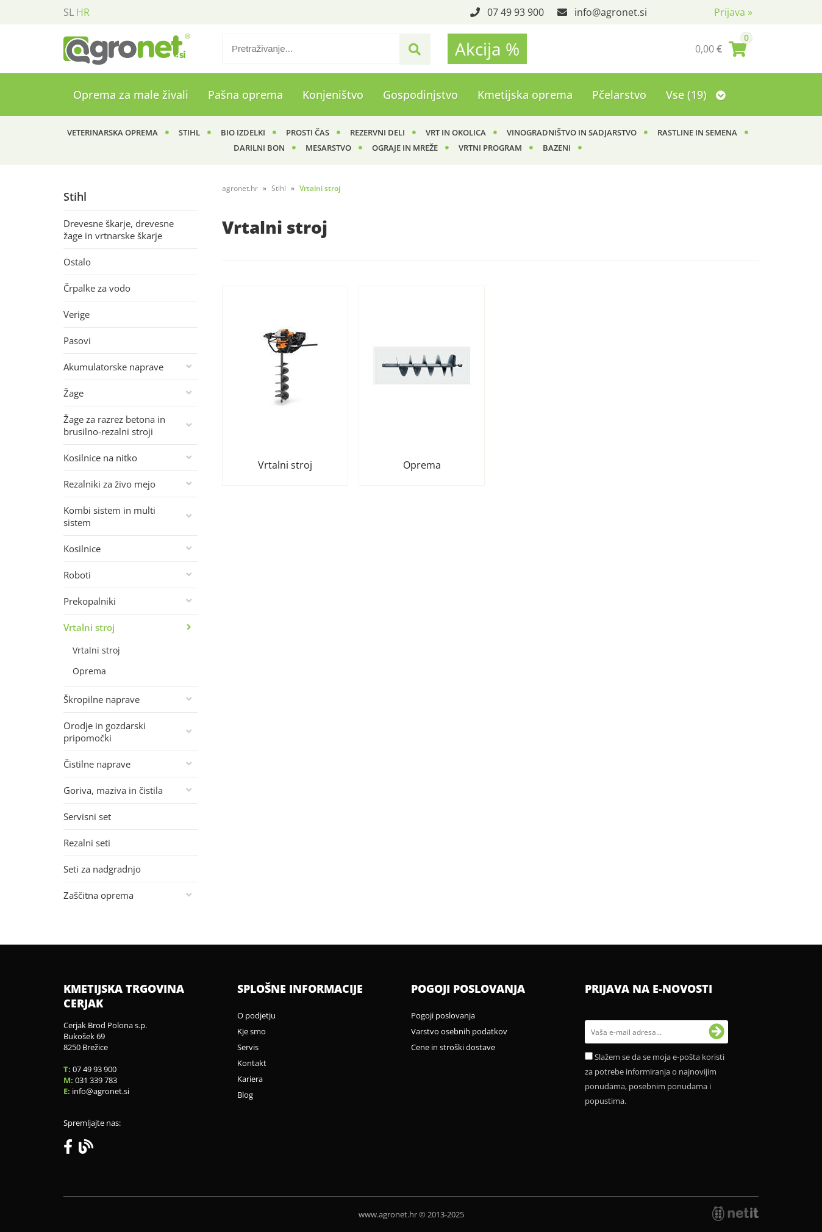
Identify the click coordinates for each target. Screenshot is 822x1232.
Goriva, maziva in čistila (113, 790)
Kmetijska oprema (525, 94)
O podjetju (256, 1015)
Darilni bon (259, 147)
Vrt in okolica (456, 132)
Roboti (77, 575)
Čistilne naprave (96, 764)
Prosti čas (307, 132)
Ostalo (77, 262)
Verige (76, 314)
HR (83, 12)
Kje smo (251, 1031)
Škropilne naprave (101, 699)
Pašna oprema (245, 94)
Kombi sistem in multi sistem (109, 516)
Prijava (733, 12)
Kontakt (251, 1062)
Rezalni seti (86, 843)
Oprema (89, 671)
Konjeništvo (332, 94)
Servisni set (87, 816)
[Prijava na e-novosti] (716, 1031)
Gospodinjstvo (420, 94)
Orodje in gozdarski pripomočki (104, 731)
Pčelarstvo (619, 94)
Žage (73, 393)
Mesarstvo (328, 147)
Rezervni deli (377, 132)
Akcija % (487, 48)
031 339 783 (96, 1080)
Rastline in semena (697, 132)
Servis (248, 1047)
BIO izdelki (243, 132)
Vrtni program (490, 147)
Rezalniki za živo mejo (109, 484)
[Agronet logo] (126, 48)
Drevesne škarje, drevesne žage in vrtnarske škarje (118, 229)
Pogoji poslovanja (443, 1015)
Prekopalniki (89, 601)
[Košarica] (720, 49)
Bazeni (557, 147)
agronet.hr (240, 188)
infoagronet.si (610, 12)
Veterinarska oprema (112, 132)
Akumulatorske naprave (113, 367)
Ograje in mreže (405, 147)
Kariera (250, 1078)
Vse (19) (696, 94)
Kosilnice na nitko (100, 458)
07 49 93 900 (515, 12)
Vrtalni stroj (89, 627)
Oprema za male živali (130, 94)
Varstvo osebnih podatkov (459, 1031)
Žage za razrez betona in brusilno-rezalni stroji (114, 425)
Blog (245, 1094)
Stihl (189, 132)
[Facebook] (71, 1149)
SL (68, 12)
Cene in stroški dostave (453, 1047)
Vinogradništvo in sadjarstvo (572, 132)
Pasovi (77, 340)
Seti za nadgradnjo (102, 869)
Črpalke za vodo (96, 288)
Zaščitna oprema (98, 895)
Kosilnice (82, 548)
